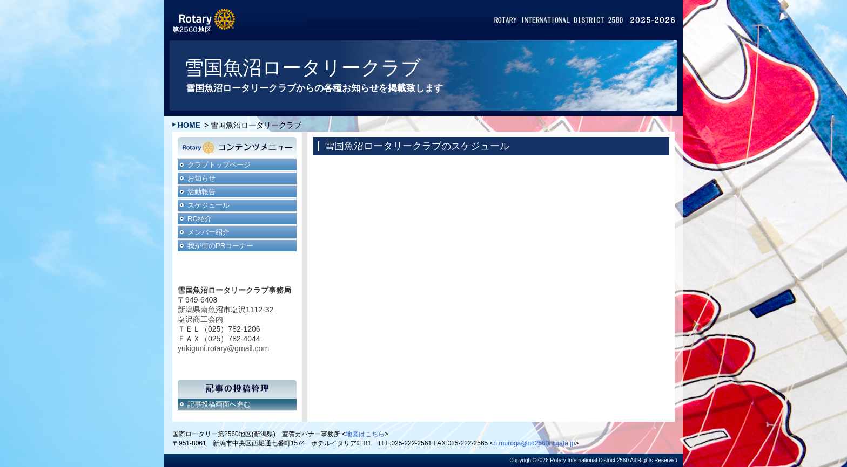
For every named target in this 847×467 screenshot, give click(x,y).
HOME (189, 125)
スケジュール (208, 205)
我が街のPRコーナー (220, 246)
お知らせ (201, 178)
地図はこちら (365, 434)
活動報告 (201, 192)
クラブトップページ (219, 165)
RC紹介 (199, 219)
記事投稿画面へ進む (219, 404)
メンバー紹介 (208, 232)
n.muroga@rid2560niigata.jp (534, 443)
